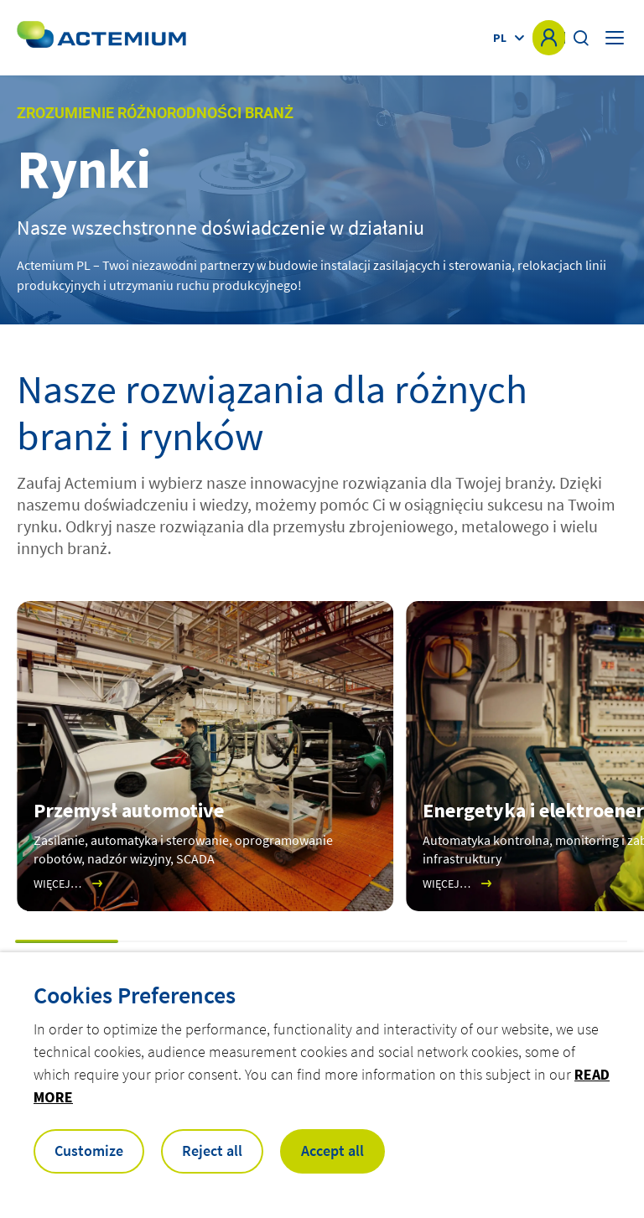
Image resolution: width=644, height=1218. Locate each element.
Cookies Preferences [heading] (135, 995)
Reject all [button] (212, 1150)
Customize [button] (89, 1150)
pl (499, 37)
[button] (67, 941)
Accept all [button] (332, 1150)
